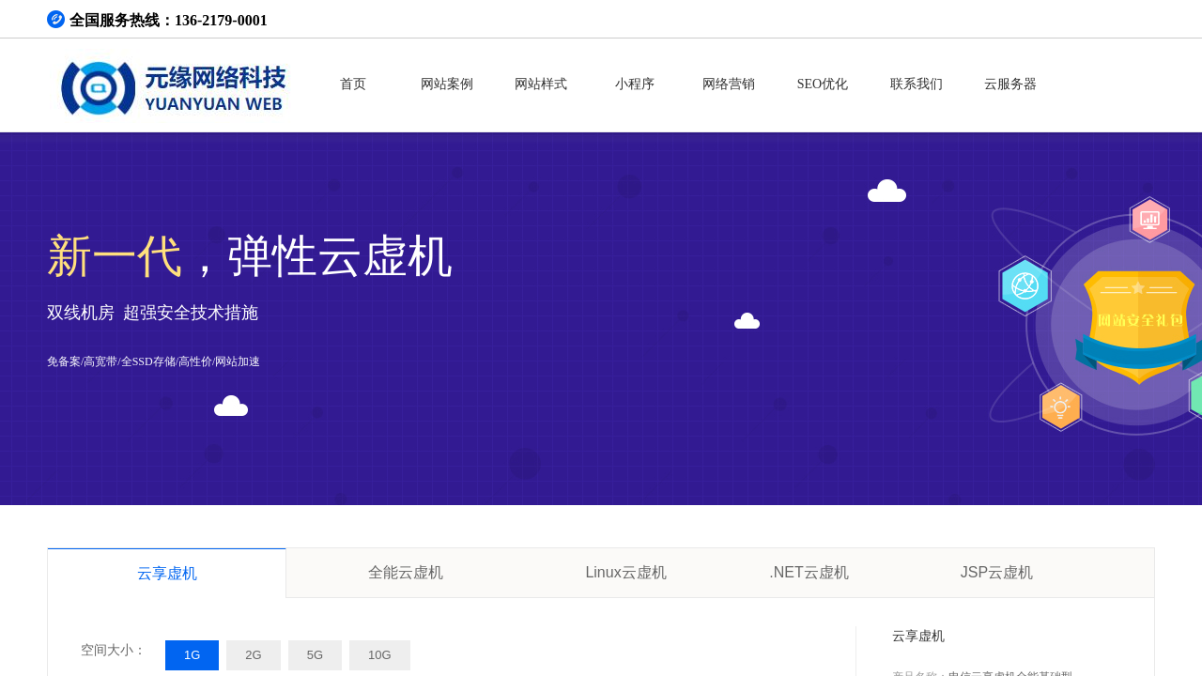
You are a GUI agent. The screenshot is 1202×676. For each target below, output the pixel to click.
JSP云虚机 (997, 572)
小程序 (635, 84)
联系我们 (916, 84)
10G (380, 655)
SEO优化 (822, 84)
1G (192, 655)
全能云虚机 (405, 572)
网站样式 (541, 84)
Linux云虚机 (625, 572)
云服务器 (1010, 84)
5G (315, 655)
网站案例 (447, 84)
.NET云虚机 (808, 572)
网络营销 (728, 84)
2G (253, 655)
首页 (353, 84)
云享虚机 (167, 573)
